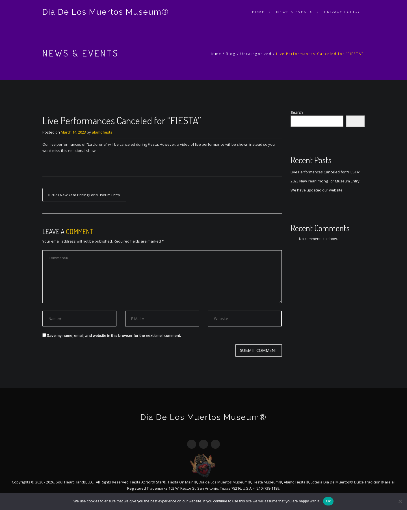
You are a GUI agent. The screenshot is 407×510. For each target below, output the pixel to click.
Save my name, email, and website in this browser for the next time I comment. (114, 335)
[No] (400, 501)
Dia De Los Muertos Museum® (105, 12)
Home (258, 12)
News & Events (294, 12)
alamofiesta (102, 132)
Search (297, 112)
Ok (328, 501)
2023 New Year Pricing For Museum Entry (85, 194)
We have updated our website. (317, 190)
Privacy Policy (342, 12)
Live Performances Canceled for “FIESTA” (325, 172)
